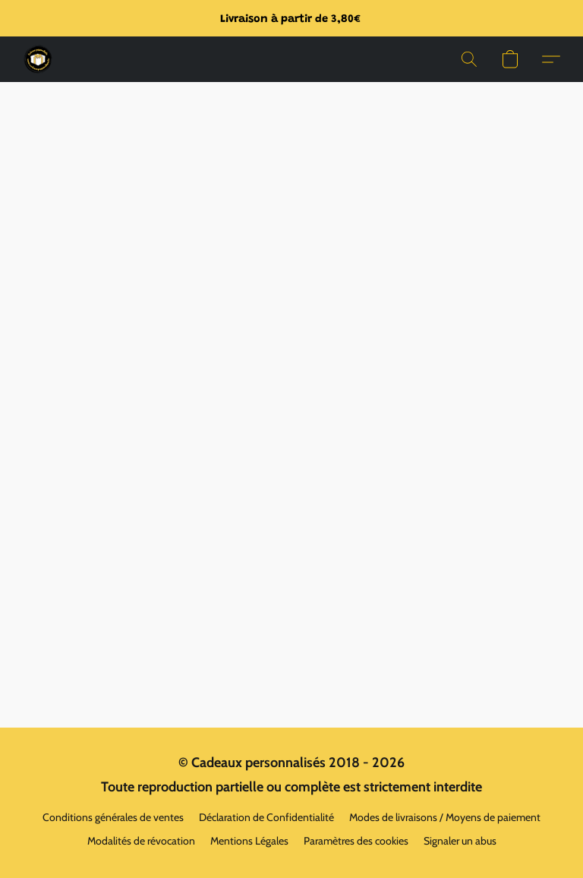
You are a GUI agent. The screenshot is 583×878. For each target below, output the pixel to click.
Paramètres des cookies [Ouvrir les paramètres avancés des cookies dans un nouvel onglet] (356, 841)
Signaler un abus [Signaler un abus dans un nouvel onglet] (460, 841)
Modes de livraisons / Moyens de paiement (444, 817)
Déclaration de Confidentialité (266, 817)
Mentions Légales (249, 841)
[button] (38, 59)
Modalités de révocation (141, 841)
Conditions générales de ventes (113, 817)
